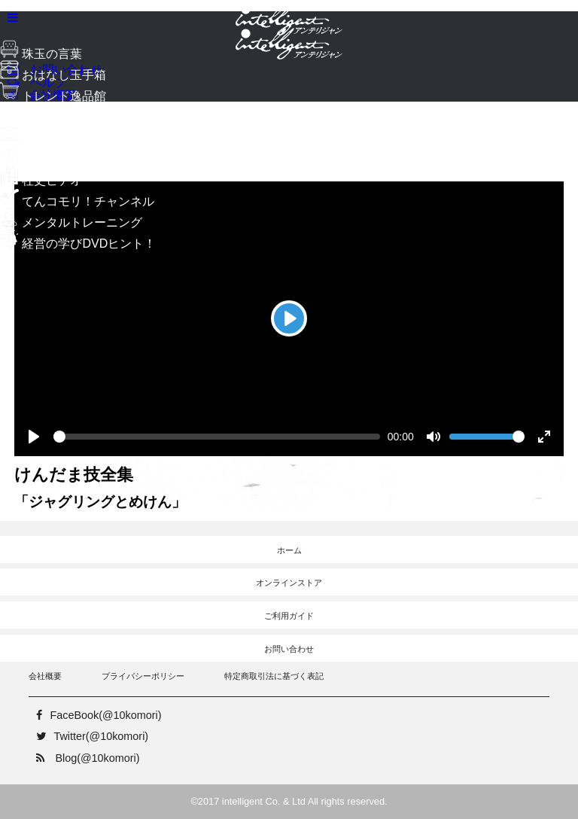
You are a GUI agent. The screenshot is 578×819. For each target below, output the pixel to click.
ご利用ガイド (289, 615)
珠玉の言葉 (41, 53)
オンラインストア (289, 582)
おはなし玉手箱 (53, 75)
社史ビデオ (41, 180)
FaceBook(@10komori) (95, 715)
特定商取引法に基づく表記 (274, 675)
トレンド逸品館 (53, 96)
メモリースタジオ (59, 138)
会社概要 (45, 675)
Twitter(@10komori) (88, 736)
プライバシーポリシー (143, 675)
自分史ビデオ (47, 159)
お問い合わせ (289, 648)
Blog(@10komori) (84, 758)
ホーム (289, 550)
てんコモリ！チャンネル (77, 201)
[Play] (289, 318)
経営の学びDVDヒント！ (78, 243)
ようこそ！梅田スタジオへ (83, 117)
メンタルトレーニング (71, 222)
